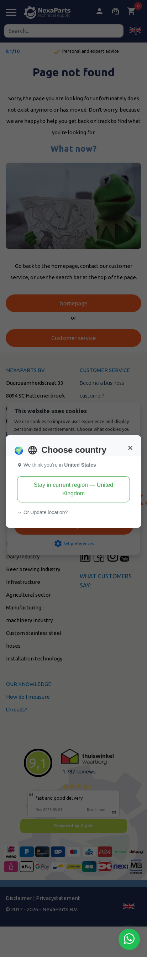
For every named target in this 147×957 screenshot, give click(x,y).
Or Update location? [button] (42, 512)
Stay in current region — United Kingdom (73, 489)
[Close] (130, 448)
